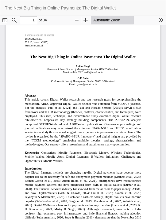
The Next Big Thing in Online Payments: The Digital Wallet (60, 8)
